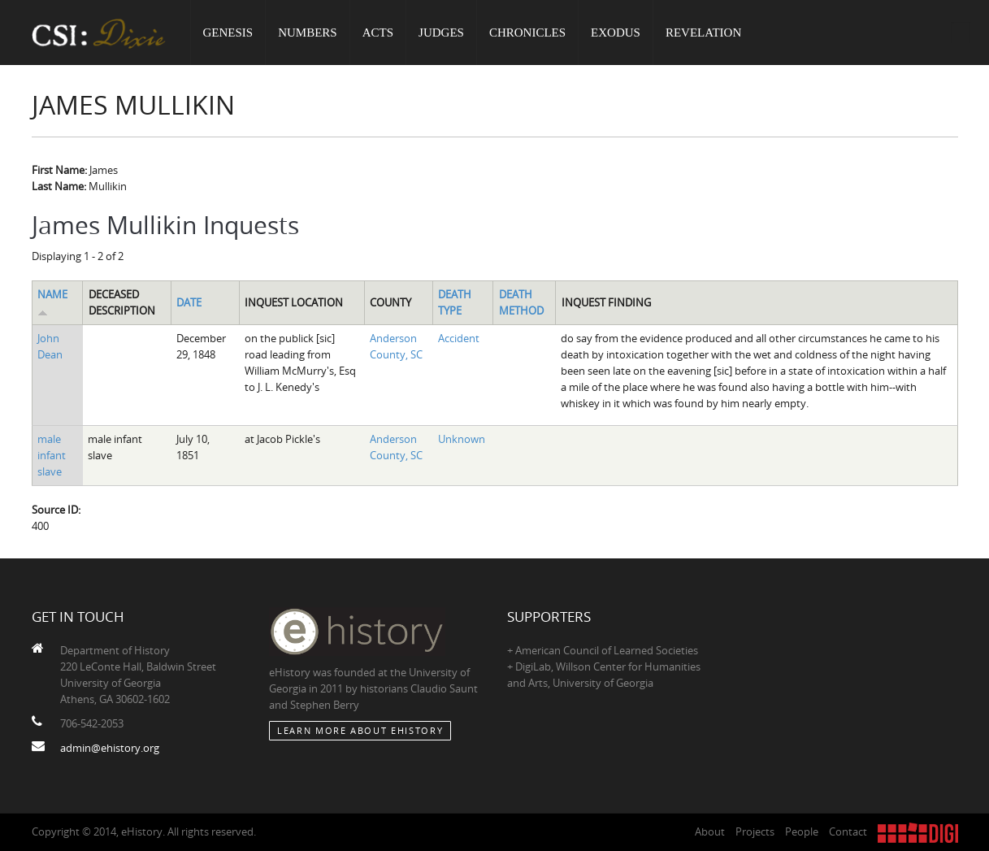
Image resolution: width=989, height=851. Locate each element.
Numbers (307, 32)
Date (189, 302)
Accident (458, 338)
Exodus (615, 32)
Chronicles (527, 32)
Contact (848, 831)
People (801, 831)
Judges (441, 32)
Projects (754, 831)
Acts (377, 32)
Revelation (703, 32)
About (710, 831)
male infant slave (51, 455)
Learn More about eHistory (360, 730)
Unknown (461, 439)
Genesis (228, 32)
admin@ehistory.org (109, 747)
